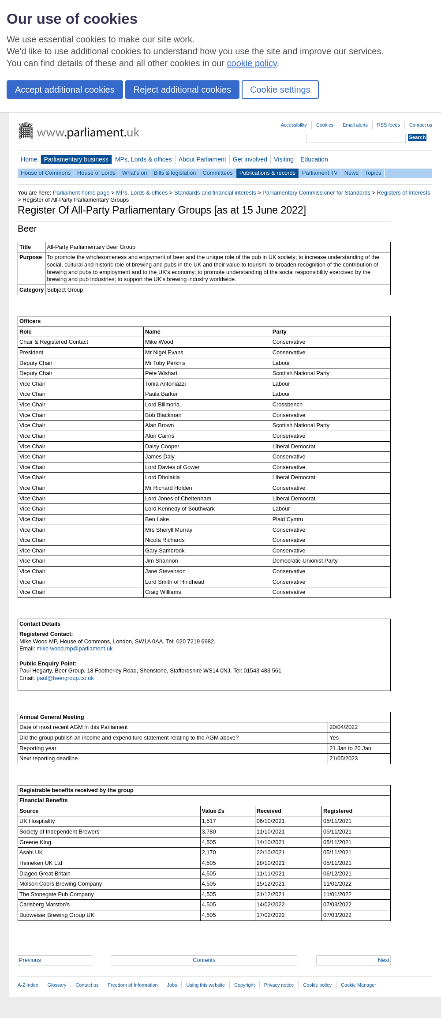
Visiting (284, 159)
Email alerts (355, 125)
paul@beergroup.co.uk (65, 678)
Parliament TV (320, 172)
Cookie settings (280, 89)
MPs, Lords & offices (143, 159)
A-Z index (28, 985)
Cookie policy (317, 985)
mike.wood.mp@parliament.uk (74, 648)
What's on (134, 172)
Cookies (324, 125)
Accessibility (294, 125)
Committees (217, 172)
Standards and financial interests (215, 192)
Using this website (205, 985)
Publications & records (267, 172)
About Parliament (202, 159)
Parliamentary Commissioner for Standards (316, 192)
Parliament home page (81, 192)
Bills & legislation (174, 172)
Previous (30, 960)
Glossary (57, 985)
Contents (204, 960)
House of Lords (96, 172)
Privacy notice (279, 985)
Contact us (420, 125)
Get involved (250, 159)
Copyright (244, 985)
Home (29, 159)
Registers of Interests (403, 192)
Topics (373, 172)
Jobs (172, 985)
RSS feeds (388, 125)
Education (314, 159)
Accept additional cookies (65, 89)
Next (383, 960)
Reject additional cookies (182, 89)
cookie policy (252, 63)
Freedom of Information (132, 985)
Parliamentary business (76, 159)
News (351, 172)
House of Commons (46, 172)
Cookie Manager (358, 985)
